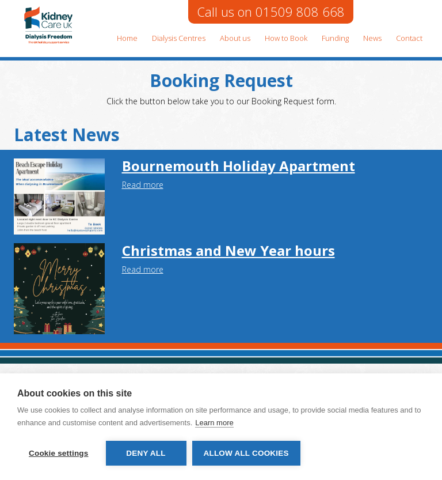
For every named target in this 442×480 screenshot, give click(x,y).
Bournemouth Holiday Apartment (238, 165)
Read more (142, 184)
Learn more (214, 422)
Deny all (145, 453)
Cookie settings (59, 453)
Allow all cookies (246, 453)
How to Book (286, 38)
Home (127, 38)
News (372, 38)
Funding (335, 38)
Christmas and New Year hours (228, 250)
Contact (409, 38)
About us (235, 38)
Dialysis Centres (178, 38)
